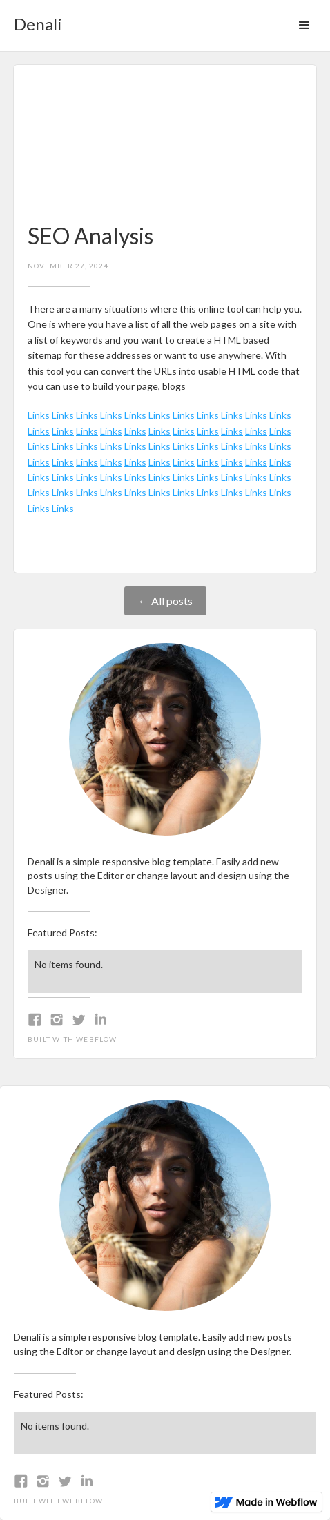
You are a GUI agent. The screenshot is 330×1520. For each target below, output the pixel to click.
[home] (34, 19)
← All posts (165, 600)
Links (39, 415)
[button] (304, 25)
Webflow (96, 1039)
